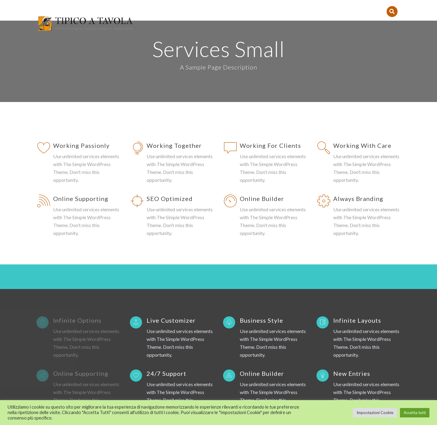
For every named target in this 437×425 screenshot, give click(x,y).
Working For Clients (270, 77)
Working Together (174, 77)
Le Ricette (226, 6)
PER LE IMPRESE (365, 6)
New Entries (351, 356)
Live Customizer (171, 303)
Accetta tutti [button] (415, 412)
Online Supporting (80, 130)
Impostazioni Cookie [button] (375, 412)
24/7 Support (166, 356)
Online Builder (262, 130)
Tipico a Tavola (183, 6)
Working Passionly (81, 77)
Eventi (329, 6)
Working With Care (362, 77)
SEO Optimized (170, 130)
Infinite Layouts (357, 303)
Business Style (261, 303)
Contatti (299, 6)
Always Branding (358, 130)
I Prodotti (263, 6)
